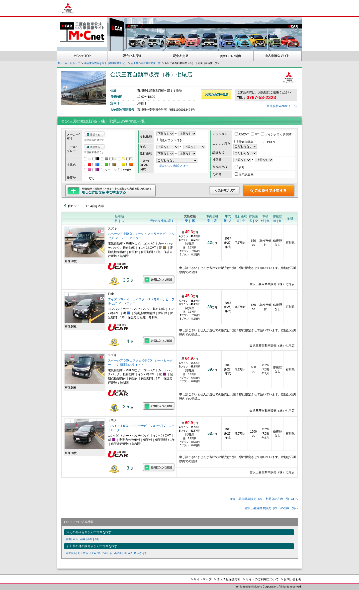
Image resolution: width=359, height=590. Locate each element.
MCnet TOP (82, 56)
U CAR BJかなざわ (135, 553)
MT (255, 134)
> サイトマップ (201, 579)
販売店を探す (131, 56)
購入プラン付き (169, 140)
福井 (82, 539)
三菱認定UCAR (229, 56)
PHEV (269, 142)
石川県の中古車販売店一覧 (146, 63)
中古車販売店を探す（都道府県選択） (105, 63)
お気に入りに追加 (159, 279)
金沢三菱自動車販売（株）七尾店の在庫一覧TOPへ (263, 499)
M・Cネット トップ (69, 63)
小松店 (118, 553)
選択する (95, 134)
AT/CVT (242, 134)
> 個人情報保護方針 (227, 579)
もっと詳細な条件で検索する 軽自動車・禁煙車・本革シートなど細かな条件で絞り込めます (110, 190)
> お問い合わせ (291, 579)
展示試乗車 (244, 174)
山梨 (89, 539)
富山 (75, 539)
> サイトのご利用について (260, 579)
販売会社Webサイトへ (282, 106)
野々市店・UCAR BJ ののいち (95, 553)
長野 (96, 539)
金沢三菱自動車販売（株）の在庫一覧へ (271, 508)
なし (90, 178)
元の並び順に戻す (162, 221)
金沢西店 (71, 553)
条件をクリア (224, 190)
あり (240, 167)
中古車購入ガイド (278, 56)
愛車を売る (180, 56)
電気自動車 (244, 142)
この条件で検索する (269, 190)
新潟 (68, 539)
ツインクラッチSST (276, 134)
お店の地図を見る (216, 94)
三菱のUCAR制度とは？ (172, 166)
